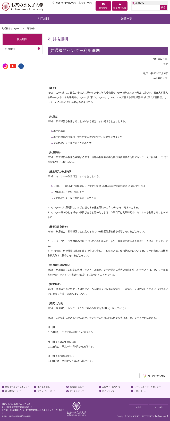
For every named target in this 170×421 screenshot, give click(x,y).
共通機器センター (10, 28)
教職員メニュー (77, 387)
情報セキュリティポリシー (17, 387)
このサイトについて (111, 387)
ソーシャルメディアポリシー (147, 387)
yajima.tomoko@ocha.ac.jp (20, 416)
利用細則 (43, 18)
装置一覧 (126, 18)
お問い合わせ (140, 391)
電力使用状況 (43, 387)
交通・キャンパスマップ (64, 2)
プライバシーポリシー (47, 391)
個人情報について (13, 391)
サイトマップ (85, 2)
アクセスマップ (77, 391)
